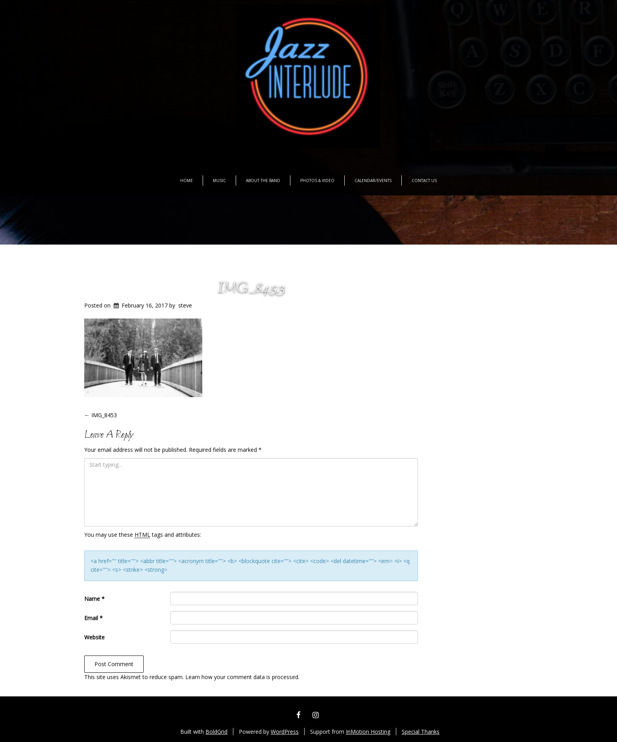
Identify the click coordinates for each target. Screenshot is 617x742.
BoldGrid (216, 731)
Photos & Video (317, 180)
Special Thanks (421, 731)
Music (219, 180)
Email (93, 618)
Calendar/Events (373, 180)
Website (94, 637)
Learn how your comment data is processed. (242, 677)
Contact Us (424, 180)
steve (185, 305)
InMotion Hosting (368, 731)
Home (186, 180)
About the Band (263, 180)
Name (94, 598)
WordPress (285, 731)
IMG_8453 (250, 288)
